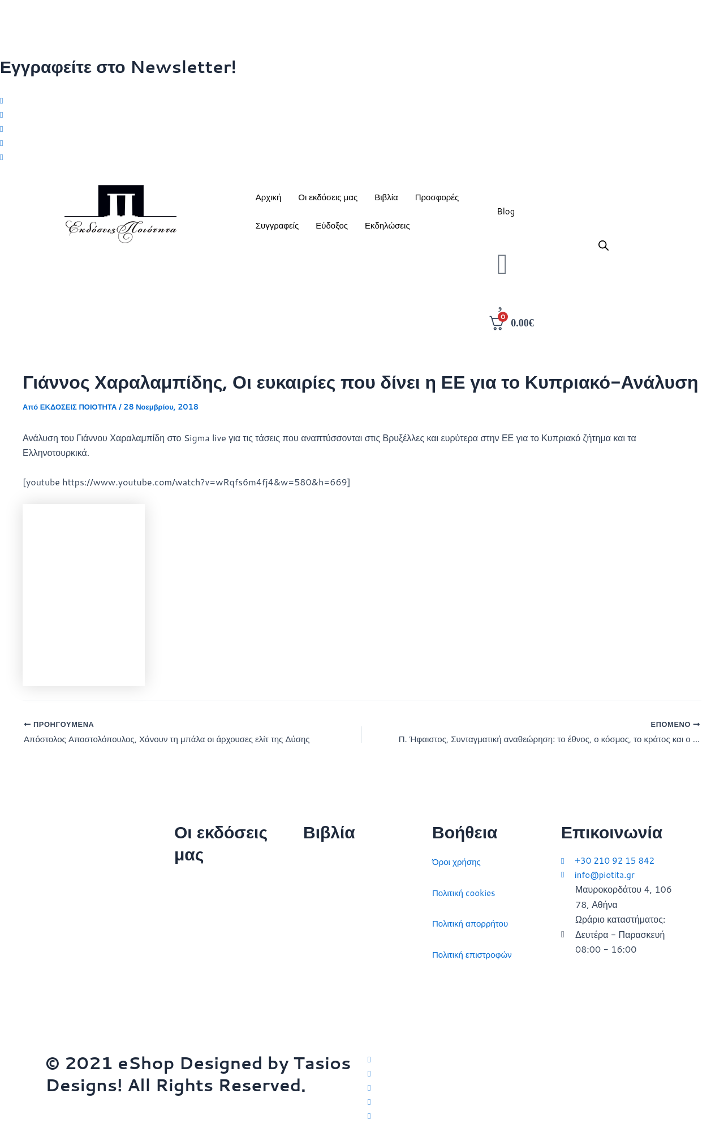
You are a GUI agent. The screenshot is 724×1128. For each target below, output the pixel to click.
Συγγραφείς (277, 229)
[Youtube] (362, 159)
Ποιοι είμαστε (200, 911)
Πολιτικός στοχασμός (345, 951)
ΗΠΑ (312, 1012)
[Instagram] (362, 129)
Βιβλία (386, 201)
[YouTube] (523, 1115)
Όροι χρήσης (458, 859)
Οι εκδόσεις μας (327, 201)
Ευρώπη (320, 982)
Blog (506, 215)
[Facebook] (362, 114)
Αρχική (269, 201)
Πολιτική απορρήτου (472, 920)
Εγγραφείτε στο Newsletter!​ (118, 66)
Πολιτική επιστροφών (474, 951)
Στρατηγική (325, 889)
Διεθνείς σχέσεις (335, 859)
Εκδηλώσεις (387, 229)
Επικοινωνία (198, 942)
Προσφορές (437, 201)
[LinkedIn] (362, 144)
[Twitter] (362, 99)
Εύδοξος (332, 229)
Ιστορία (317, 920)
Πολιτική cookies (465, 889)
